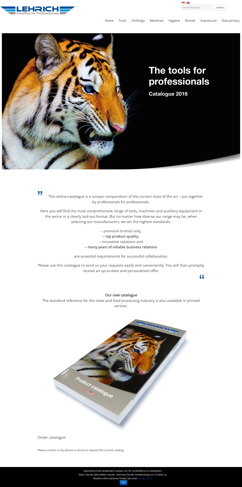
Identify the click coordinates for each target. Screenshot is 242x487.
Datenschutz (145, 478)
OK (123, 482)
